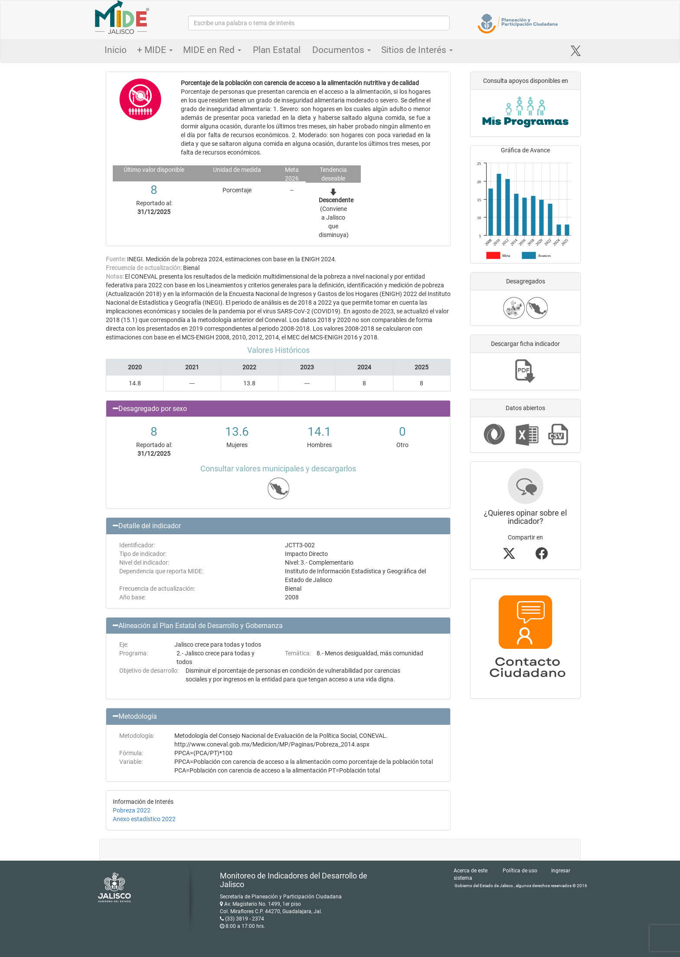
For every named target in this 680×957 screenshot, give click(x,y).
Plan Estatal (277, 50)
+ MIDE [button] (155, 50)
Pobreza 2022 (131, 810)
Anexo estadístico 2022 (144, 819)
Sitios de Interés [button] (417, 50)
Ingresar (560, 871)
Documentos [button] (341, 50)
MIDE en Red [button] (212, 50)
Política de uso (520, 871)
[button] (278, 409)
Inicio (116, 50)
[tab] (278, 409)
